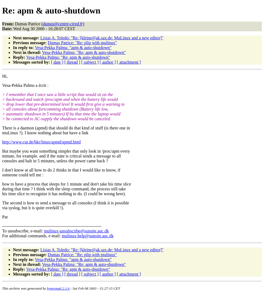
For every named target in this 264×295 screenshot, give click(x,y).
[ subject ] (90, 62)
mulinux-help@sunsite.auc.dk (88, 236)
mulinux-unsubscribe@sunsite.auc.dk (76, 231)
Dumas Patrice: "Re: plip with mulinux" (82, 42)
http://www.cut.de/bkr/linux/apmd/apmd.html (41, 142)
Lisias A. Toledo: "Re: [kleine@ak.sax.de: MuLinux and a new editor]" (101, 38)
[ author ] (108, 62)
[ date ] (57, 62)
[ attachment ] (129, 62)
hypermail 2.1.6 (58, 288)
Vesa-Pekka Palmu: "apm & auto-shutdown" (73, 47)
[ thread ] (72, 62)
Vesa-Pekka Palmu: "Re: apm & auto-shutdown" (84, 52)
